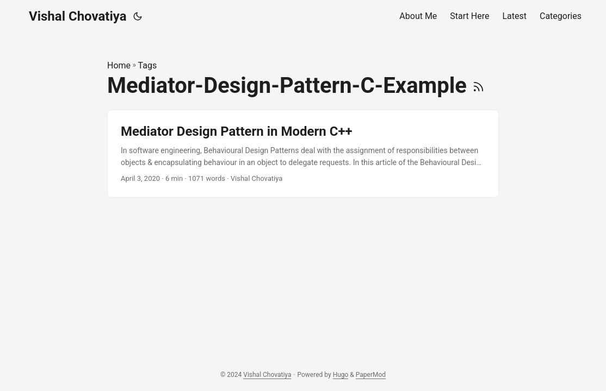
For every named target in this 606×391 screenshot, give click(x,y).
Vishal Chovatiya (78, 16)
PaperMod (371, 375)
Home (119, 65)
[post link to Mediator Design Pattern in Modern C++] (303, 154)
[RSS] (478, 85)
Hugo (341, 375)
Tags (147, 65)
